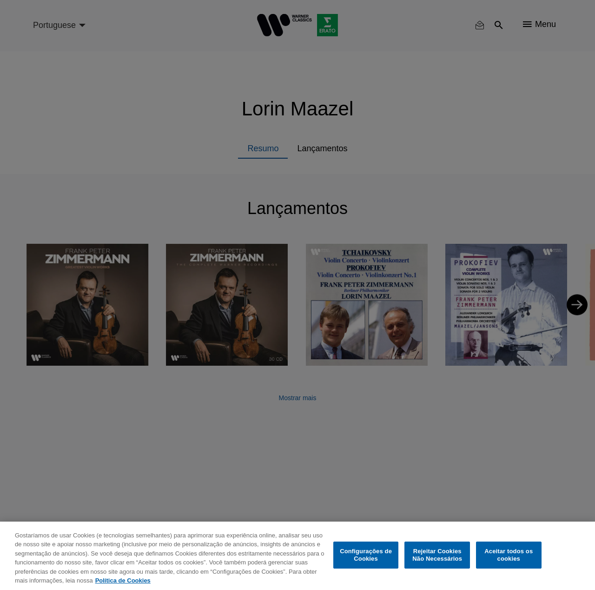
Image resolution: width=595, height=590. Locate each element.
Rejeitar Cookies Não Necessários (437, 555)
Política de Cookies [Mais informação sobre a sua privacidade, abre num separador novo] (123, 580)
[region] (297, 556)
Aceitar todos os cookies (508, 555)
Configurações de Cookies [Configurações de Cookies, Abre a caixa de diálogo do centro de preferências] (366, 555)
